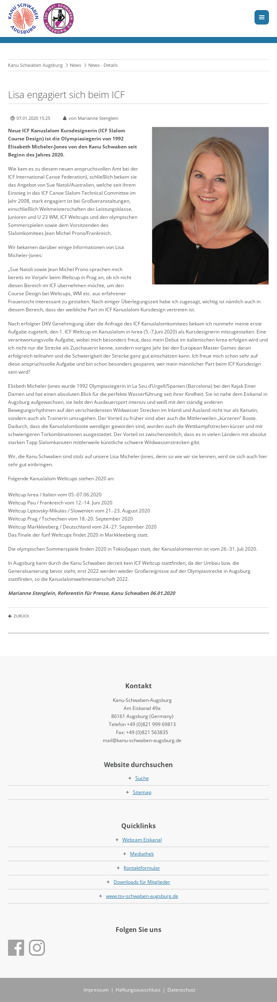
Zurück (21, 616)
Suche (142, 778)
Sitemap (142, 792)
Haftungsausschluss (138, 989)
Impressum (96, 989)
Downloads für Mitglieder (142, 882)
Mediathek (142, 853)
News (75, 65)
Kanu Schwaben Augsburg (35, 65)
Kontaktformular (142, 867)
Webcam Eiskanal (142, 839)
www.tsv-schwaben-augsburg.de (142, 896)
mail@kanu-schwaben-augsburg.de (142, 740)
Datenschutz (181, 989)
